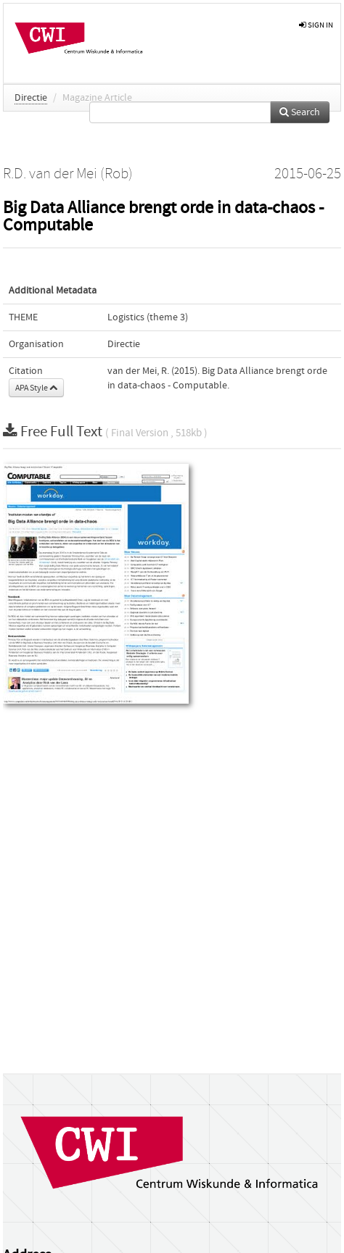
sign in (316, 25)
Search (299, 112)
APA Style (36, 388)
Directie (31, 98)
